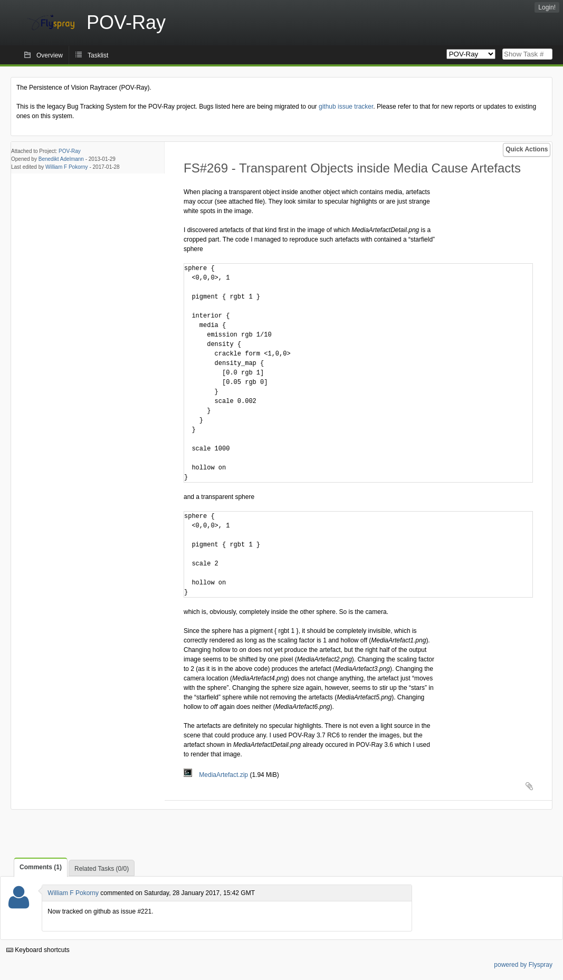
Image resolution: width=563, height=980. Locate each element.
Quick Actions (526, 149)
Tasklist (98, 55)
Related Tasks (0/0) (101, 868)
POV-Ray (70, 151)
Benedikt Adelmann (61, 159)
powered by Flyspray (523, 964)
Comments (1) (41, 867)
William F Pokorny (66, 167)
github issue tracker (346, 106)
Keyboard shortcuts (38, 950)
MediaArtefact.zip (217, 775)
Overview (49, 55)
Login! (547, 7)
